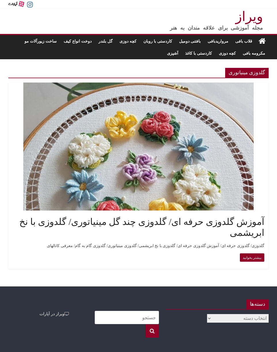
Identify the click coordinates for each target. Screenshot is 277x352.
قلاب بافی (243, 41)
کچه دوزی (127, 41)
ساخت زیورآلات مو (40, 41)
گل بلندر (105, 41)
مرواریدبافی (218, 41)
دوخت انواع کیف (78, 41)
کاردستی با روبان (157, 41)
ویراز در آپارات (54, 313)
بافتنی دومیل (190, 41)
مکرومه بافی (254, 53)
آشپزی (172, 53)
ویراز (249, 16)
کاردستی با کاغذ (198, 53)
